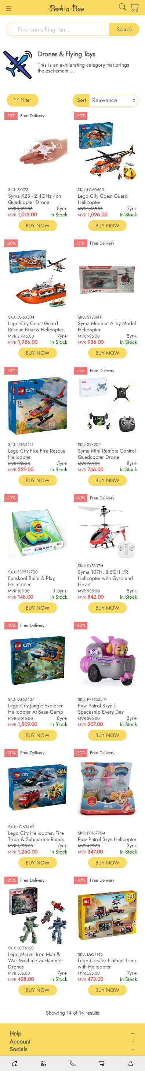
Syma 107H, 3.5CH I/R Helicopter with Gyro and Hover (105, 578)
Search (124, 29)
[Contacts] (72, 1063)
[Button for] (8, 9)
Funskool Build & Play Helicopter (31, 581)
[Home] (14, 1063)
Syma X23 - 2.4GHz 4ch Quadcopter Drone (34, 199)
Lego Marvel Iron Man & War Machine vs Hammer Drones (35, 960)
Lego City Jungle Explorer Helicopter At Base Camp (35, 708)
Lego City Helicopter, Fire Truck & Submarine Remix (36, 836)
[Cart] (129, 7)
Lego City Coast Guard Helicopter (103, 199)
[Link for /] (67, 7)
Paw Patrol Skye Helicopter (107, 839)
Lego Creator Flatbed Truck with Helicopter (107, 963)
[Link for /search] (122, 8)
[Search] (58, 29)
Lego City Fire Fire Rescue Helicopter (36, 454)
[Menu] (43, 1063)
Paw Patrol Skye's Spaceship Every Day (101, 708)
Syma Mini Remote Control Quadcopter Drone (107, 454)
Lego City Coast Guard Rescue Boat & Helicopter (36, 326)
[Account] (130, 1063)
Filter (22, 100)
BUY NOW (38, 225)
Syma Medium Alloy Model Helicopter (107, 326)
